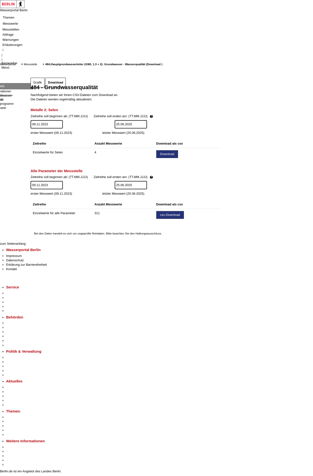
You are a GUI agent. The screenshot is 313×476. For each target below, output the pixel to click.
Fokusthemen (15, 417)
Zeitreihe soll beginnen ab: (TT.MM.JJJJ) (108, 116)
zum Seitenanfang (13, 243)
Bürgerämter (15, 336)
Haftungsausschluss (148, 233)
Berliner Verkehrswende (23, 421)
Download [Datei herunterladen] (167, 154)
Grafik (37, 82)
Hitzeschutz (14, 405)
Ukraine (11, 400)
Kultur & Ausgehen (19, 447)
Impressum (14, 256)
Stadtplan (13, 464)
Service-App (14, 293)
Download (55, 82)
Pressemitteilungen (19, 387)
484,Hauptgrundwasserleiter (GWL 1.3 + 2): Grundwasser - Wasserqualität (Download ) (103, 64)
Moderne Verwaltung (20, 426)
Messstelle (30, 64)
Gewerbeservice (17, 311)
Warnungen (10, 40)
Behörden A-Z (16, 323)
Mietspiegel (14, 430)
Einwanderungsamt (19, 345)
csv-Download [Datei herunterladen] (170, 215)
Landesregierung (18, 357)
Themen (8, 17)
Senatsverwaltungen (20, 327)
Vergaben (13, 375)
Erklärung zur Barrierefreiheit (26, 264)
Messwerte (10, 23)
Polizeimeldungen (18, 391)
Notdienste (13, 306)
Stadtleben (13, 460)
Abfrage (8, 34)
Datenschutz (15, 260)
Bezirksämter (15, 332)
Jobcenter (13, 340)
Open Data (14, 370)
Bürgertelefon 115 (18, 302)
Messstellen (10, 29)
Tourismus (13, 451)
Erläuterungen (12, 45)
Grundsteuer (15, 434)
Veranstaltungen (17, 396)
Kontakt (11, 269)
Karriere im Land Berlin (22, 362)
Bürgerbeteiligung (18, 366)
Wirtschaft (13, 456)
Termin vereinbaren (19, 297)
